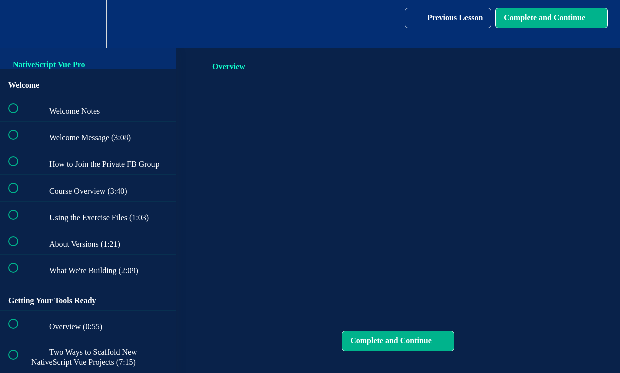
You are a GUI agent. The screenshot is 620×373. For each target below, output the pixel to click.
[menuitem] (87, 24)
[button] (18, 24)
